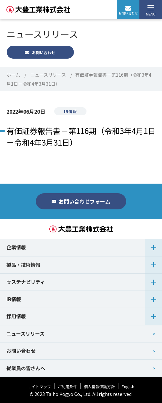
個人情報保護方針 (99, 386)
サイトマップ (39, 386)
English (128, 386)
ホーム (13, 75)
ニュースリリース (48, 75)
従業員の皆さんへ (25, 368)
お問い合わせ (128, 10)
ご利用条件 (67, 386)
